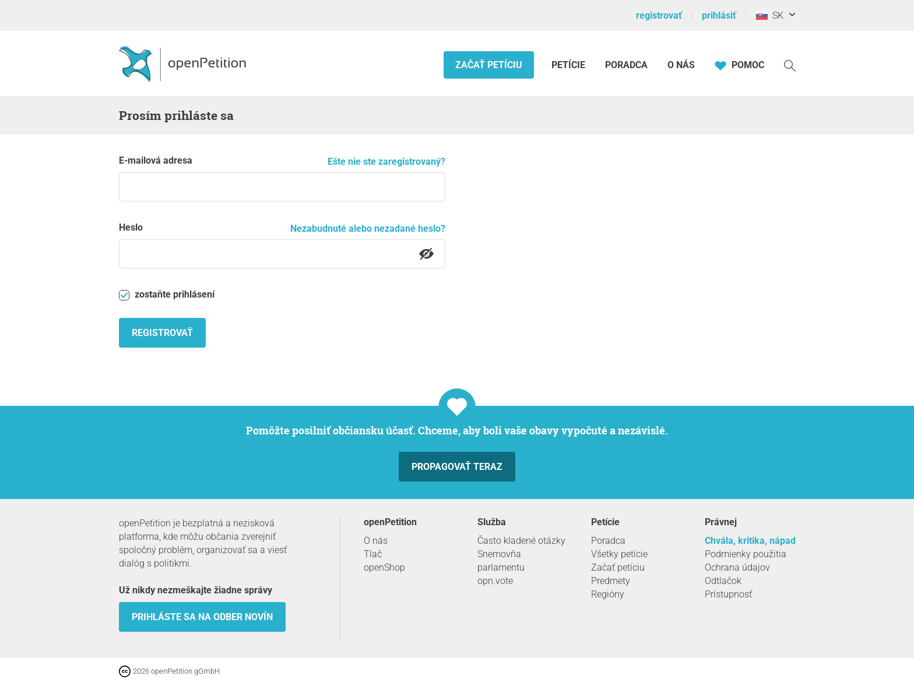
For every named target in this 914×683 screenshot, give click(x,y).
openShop (384, 567)
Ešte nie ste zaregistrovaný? (386, 161)
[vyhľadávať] (790, 65)
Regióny (607, 594)
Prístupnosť (728, 594)
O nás (681, 64)
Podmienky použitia (745, 554)
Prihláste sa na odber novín (202, 616)
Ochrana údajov (737, 567)
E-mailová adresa (155, 160)
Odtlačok (723, 580)
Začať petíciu (488, 64)
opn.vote (495, 580)
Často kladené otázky (521, 540)
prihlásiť (719, 15)
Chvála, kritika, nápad (750, 540)
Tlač (373, 554)
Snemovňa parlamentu (501, 560)
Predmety (610, 580)
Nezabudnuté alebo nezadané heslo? (367, 228)
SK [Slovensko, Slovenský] (769, 15)
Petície (569, 64)
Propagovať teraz (457, 466)
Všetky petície (619, 554)
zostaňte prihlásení (167, 294)
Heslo (131, 227)
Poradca (626, 64)
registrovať (659, 15)
